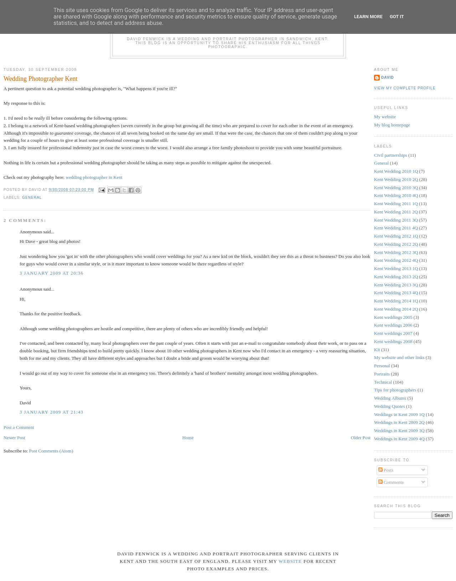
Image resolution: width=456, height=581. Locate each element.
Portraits (382, 374)
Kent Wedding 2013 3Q (396, 284)
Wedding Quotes (389, 406)
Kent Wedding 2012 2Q (396, 244)
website (290, 561)
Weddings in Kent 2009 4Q (399, 438)
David (387, 77)
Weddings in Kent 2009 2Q (399, 422)
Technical (383, 382)
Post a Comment (19, 427)
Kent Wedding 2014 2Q (396, 309)
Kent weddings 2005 (393, 317)
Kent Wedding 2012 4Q (396, 260)
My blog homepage (392, 125)
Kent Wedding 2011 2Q (396, 211)
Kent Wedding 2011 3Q (396, 220)
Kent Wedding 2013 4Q (396, 292)
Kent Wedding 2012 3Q (396, 252)
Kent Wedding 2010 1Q (396, 171)
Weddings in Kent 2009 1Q (399, 414)
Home (188, 437)
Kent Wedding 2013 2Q (396, 276)
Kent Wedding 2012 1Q (396, 236)
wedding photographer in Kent (94, 177)
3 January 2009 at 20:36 (51, 273)
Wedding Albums (390, 398)
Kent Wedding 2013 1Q (396, 268)
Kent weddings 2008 (393, 341)
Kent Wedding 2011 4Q (396, 227)
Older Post (360, 437)
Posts (386, 470)
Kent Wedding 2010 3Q (396, 187)
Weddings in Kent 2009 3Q (399, 430)
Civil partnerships (390, 155)
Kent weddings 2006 (393, 325)
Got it (397, 16)
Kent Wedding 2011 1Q (396, 203)
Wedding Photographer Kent (41, 78)
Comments (391, 482)
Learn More (368, 16)
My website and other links (399, 357)
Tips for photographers (395, 390)
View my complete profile (405, 88)
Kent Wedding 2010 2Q (396, 179)
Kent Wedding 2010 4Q (396, 195)
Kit (377, 349)
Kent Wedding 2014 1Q (396, 301)
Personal (382, 365)
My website (385, 116)
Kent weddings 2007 (393, 333)
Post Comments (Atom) (51, 450)
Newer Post (14, 437)
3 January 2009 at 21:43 (51, 412)
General (32, 197)
